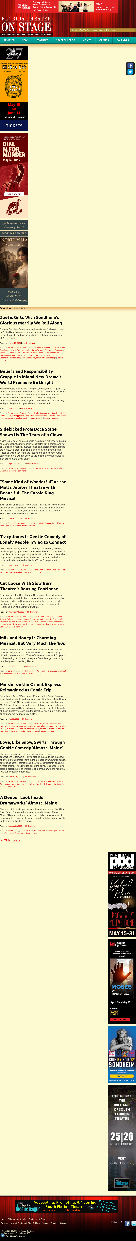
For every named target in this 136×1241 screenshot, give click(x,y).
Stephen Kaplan (15, 572)
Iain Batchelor (29, 726)
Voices (87, 40)
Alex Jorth (56, 347)
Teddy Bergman (36, 418)
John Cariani (22, 784)
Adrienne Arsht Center (43, 347)
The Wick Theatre (20, 673)
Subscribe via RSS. (23, 1233)
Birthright (51, 413)
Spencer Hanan (45, 355)
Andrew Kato (39, 523)
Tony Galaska (26, 358)
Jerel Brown (16, 622)
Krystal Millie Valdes (58, 416)
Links (94, 30)
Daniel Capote (5, 416)
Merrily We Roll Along (20, 355)
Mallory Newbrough (31, 729)
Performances (13, 347)
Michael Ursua (5, 624)
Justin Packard (26, 353)
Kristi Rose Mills (28, 622)
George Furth (15, 350)
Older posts (10, 840)
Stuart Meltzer (14, 358)
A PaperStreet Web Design (12, 1236)
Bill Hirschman (29, 343)
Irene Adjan (26, 350)
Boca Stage (38, 468)
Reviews (9, 40)
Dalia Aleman (12, 619)
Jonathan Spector (42, 416)
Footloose (34, 619)
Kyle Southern (40, 622)
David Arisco (5, 726)
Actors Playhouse (41, 724)
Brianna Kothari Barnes (54, 523)
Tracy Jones (27, 572)
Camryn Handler (52, 617)
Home (74, 30)
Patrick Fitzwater (28, 624)
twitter (133, 1223)
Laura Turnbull (60, 671)
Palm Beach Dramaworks (46, 784)
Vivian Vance (5, 471)
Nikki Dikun (16, 624)
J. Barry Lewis (10, 784)
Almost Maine (39, 781)
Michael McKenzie (47, 729)
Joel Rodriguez (57, 350)
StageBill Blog (65, 40)
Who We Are (84, 30)
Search (114, 30)
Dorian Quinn (23, 619)
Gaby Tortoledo (17, 726)
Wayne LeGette (39, 358)
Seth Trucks (20, 731)
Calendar (123, 40)
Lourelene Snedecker (14, 729)
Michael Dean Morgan (56, 622)
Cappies (104, 40)
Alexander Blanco (56, 724)
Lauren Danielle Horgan (53, 353)
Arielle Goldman (40, 413)
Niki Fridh (62, 570)
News (25, 40)
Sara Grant (34, 355)
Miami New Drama (7, 418)
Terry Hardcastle (32, 731)
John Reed (4, 353)
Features (42, 40)
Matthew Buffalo (51, 570)
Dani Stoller (60, 413)
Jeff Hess (46, 350)
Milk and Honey (6, 673)
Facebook (127, 1223)
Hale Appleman (18, 416)
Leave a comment (51, 418)
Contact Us (104, 30)
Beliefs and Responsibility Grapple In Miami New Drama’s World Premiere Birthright (30, 377)
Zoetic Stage (51, 358)
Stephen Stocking (22, 418)
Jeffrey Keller (5, 622)
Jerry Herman (47, 671)
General (11, 523)
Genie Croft (48, 468)
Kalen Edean (38, 353)
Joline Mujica (14, 353)
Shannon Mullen (42, 624)
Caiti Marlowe (39, 617)
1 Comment (33, 526)
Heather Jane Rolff (46, 619)
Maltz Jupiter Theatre (19, 526)
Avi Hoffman (27, 671)
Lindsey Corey (5, 355)
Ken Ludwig (50, 726)
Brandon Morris (52, 781)
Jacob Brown (37, 350)
